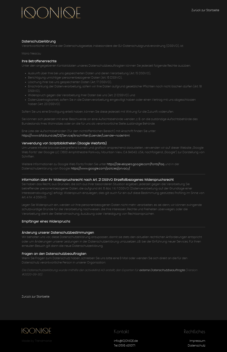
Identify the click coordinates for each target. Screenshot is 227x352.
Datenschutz (196, 345)
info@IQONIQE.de (126, 340)
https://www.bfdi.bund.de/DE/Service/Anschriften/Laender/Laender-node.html (76, 135)
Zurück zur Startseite (205, 10)
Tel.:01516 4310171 (124, 345)
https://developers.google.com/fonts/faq (135, 164)
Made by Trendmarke (37, 340)
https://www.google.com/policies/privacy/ (100, 168)
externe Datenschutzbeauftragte (162, 270)
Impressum (197, 340)
